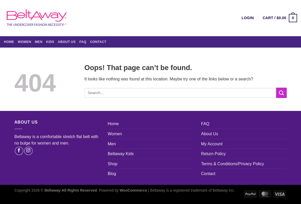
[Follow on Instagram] (28, 151)
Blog (112, 173)
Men (38, 42)
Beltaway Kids (121, 154)
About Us (67, 42)
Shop (112, 164)
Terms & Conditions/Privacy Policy (232, 164)
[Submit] (281, 93)
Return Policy (213, 154)
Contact (98, 42)
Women (24, 42)
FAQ (82, 42)
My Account (212, 144)
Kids (50, 42)
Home (9, 42)
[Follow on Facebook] (19, 151)
